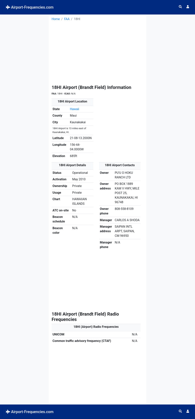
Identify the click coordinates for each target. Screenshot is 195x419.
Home (56, 19)
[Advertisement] (24, 72)
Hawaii (74, 109)
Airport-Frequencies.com (30, 7)
